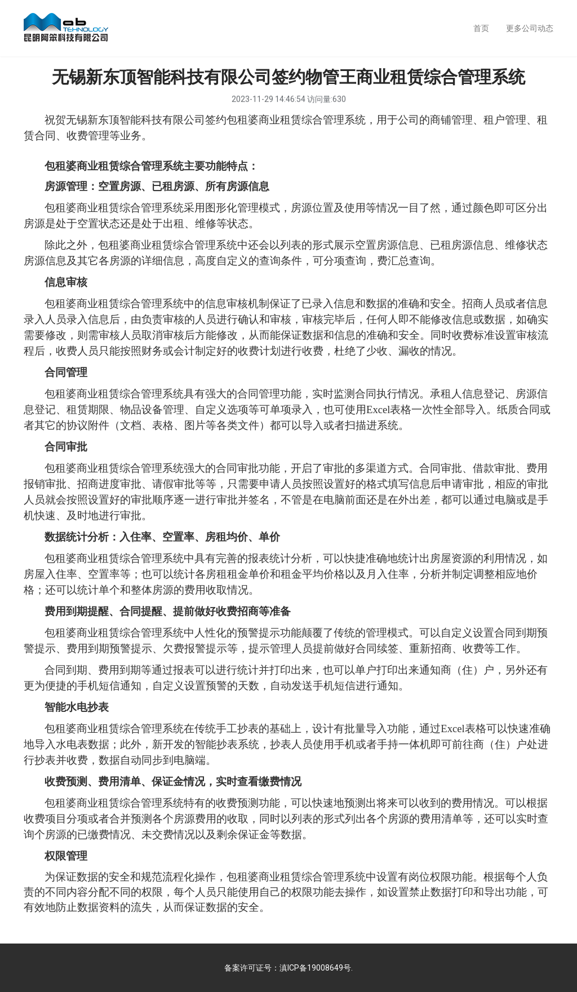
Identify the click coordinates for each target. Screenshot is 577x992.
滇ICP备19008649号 (315, 967)
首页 (481, 28)
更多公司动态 (529, 28)
